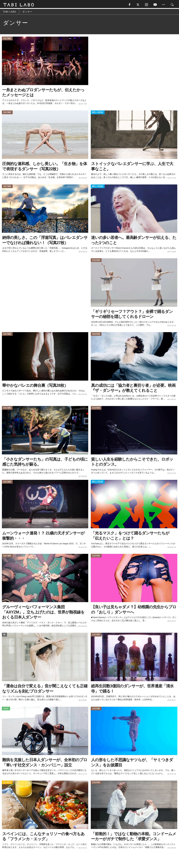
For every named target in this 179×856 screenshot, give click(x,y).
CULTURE (7, 39)
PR (4, 635)
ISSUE (6, 709)
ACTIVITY (7, 783)
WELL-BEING (97, 113)
